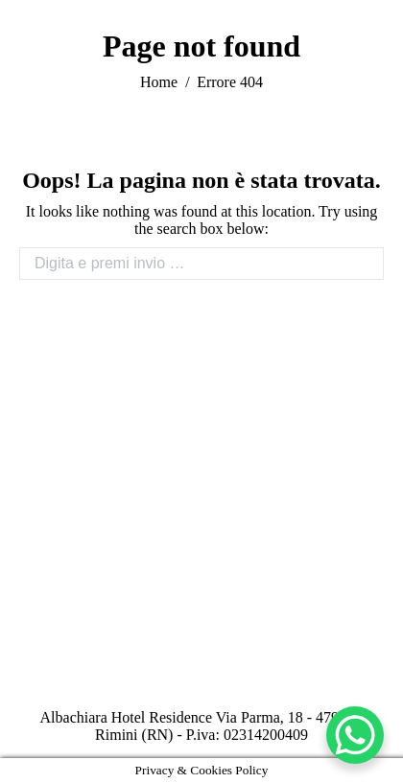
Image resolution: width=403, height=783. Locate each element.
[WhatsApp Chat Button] (355, 735)
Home (159, 82)
